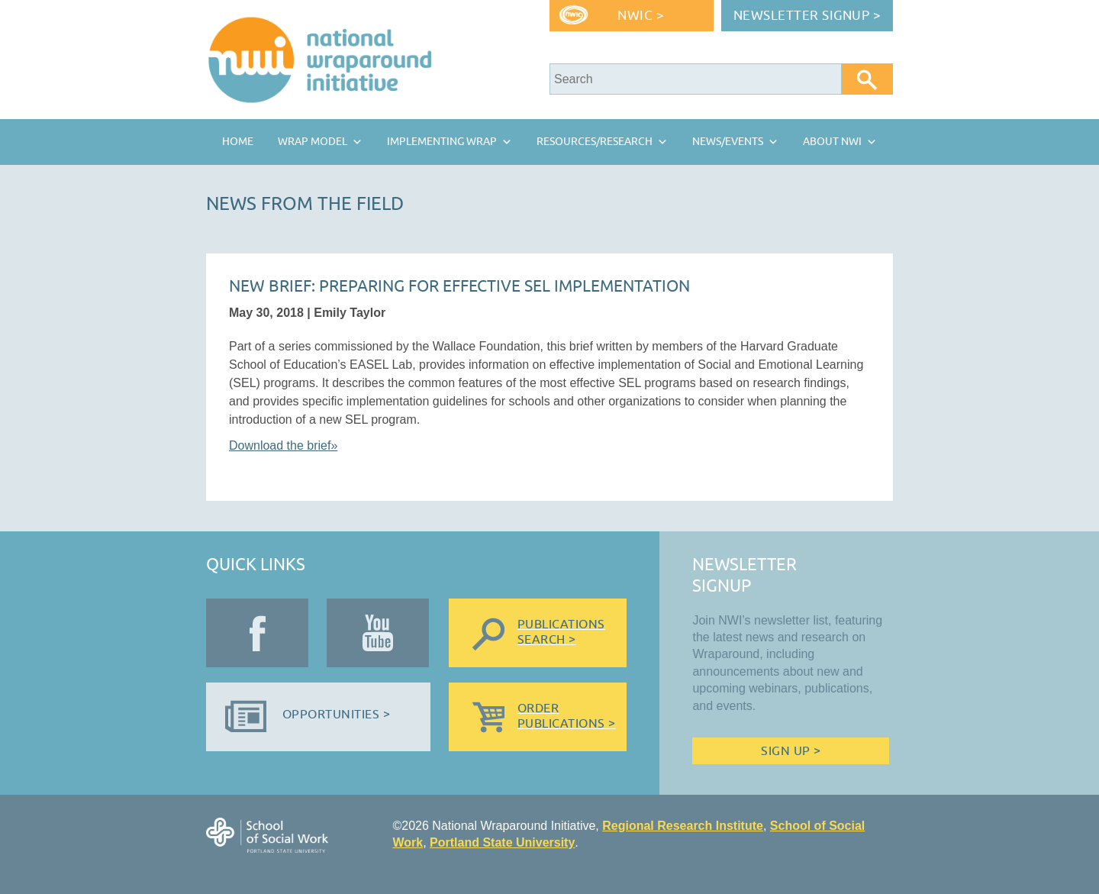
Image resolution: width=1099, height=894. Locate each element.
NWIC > (640, 16)
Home (237, 141)
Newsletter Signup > (807, 16)
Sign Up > (790, 751)
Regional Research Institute (682, 825)
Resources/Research (595, 141)
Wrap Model (312, 141)
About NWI (832, 141)
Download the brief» (283, 445)
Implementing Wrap (442, 141)
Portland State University (502, 842)
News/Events (727, 141)
